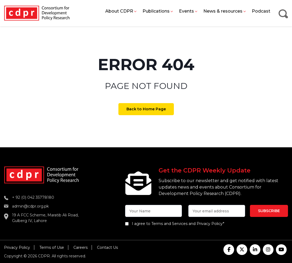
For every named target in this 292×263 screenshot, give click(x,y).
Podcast (261, 11)
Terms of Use (51, 247)
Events (186, 11)
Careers (80, 247)
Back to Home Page (146, 109)
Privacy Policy (17, 247)
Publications (156, 11)
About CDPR (119, 11)
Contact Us (107, 247)
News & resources (222, 11)
